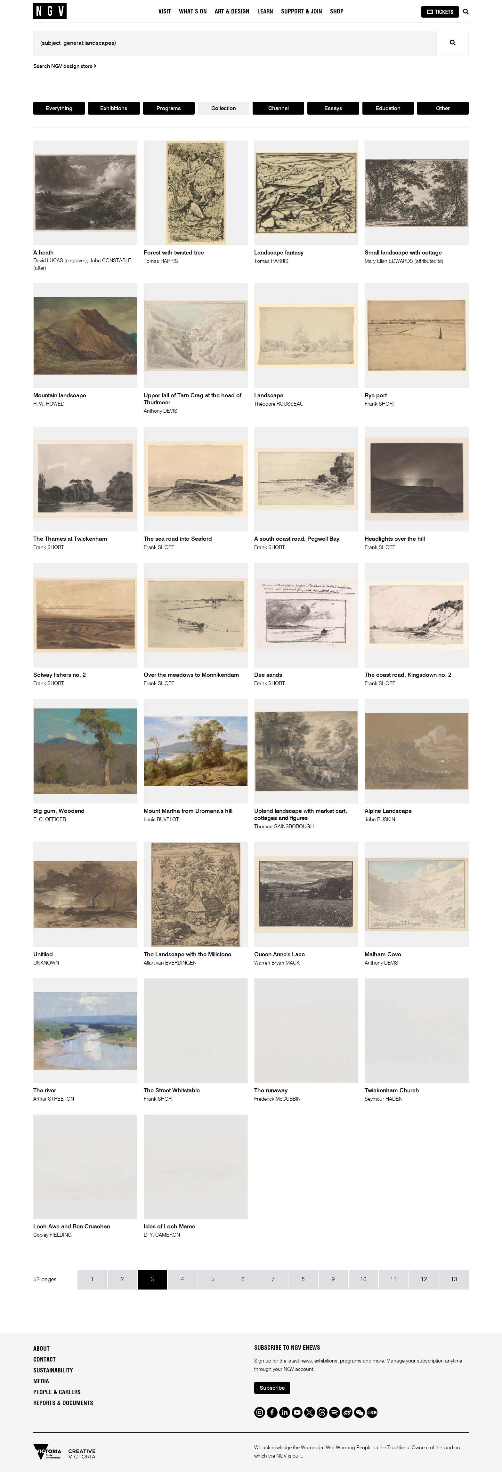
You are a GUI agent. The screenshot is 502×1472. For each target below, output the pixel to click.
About (41, 1349)
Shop (337, 12)
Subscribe (272, 1388)
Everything (59, 108)
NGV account (298, 1369)
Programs (169, 108)
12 (424, 1279)
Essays (333, 108)
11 (393, 1279)
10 (363, 1279)
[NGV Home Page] (50, 11)
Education (388, 108)
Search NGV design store (64, 66)
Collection (223, 108)
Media (41, 1382)
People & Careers (57, 1392)
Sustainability (53, 1371)
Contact (44, 1360)
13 (454, 1279)
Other (443, 108)
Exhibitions (113, 108)
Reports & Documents (63, 1403)
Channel (278, 108)
